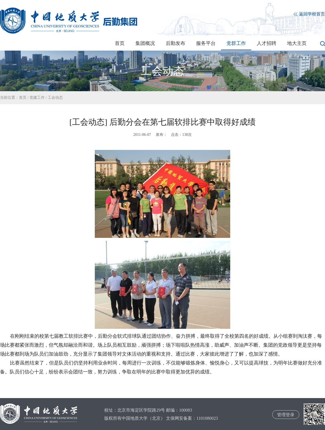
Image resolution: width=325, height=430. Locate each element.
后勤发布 (175, 43)
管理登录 (285, 414)
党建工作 (37, 98)
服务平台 (206, 43)
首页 (120, 43)
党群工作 (236, 43)
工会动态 (55, 98)
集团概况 (145, 43)
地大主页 (297, 43)
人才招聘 (266, 43)
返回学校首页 (309, 14)
